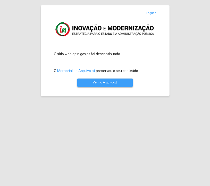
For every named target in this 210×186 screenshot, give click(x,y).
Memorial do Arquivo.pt (76, 71)
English (151, 13)
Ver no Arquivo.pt (105, 82)
